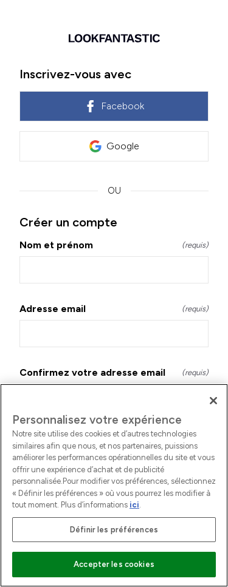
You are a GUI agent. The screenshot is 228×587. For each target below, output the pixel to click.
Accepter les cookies (114, 564)
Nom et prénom (114, 245)
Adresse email (114, 308)
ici (134, 504)
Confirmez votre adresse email (114, 372)
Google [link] (114, 146)
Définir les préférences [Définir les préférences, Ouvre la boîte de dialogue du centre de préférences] (114, 529)
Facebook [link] (114, 106)
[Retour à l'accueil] (114, 38)
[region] (114, 485)
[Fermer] (213, 400)
